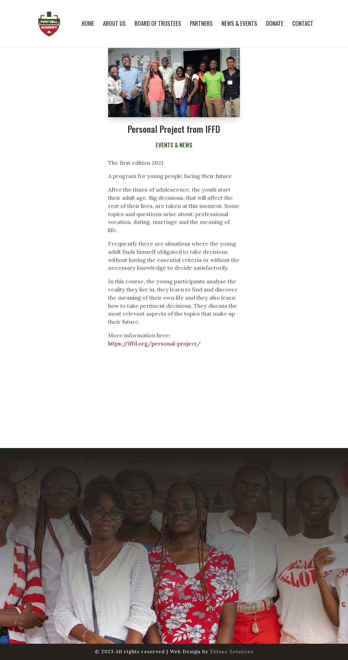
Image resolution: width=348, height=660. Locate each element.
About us (114, 24)
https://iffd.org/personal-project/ (154, 343)
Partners (201, 24)
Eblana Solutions (232, 651)
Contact (302, 24)
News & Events (239, 24)
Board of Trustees (158, 24)
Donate (274, 24)
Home (88, 24)
